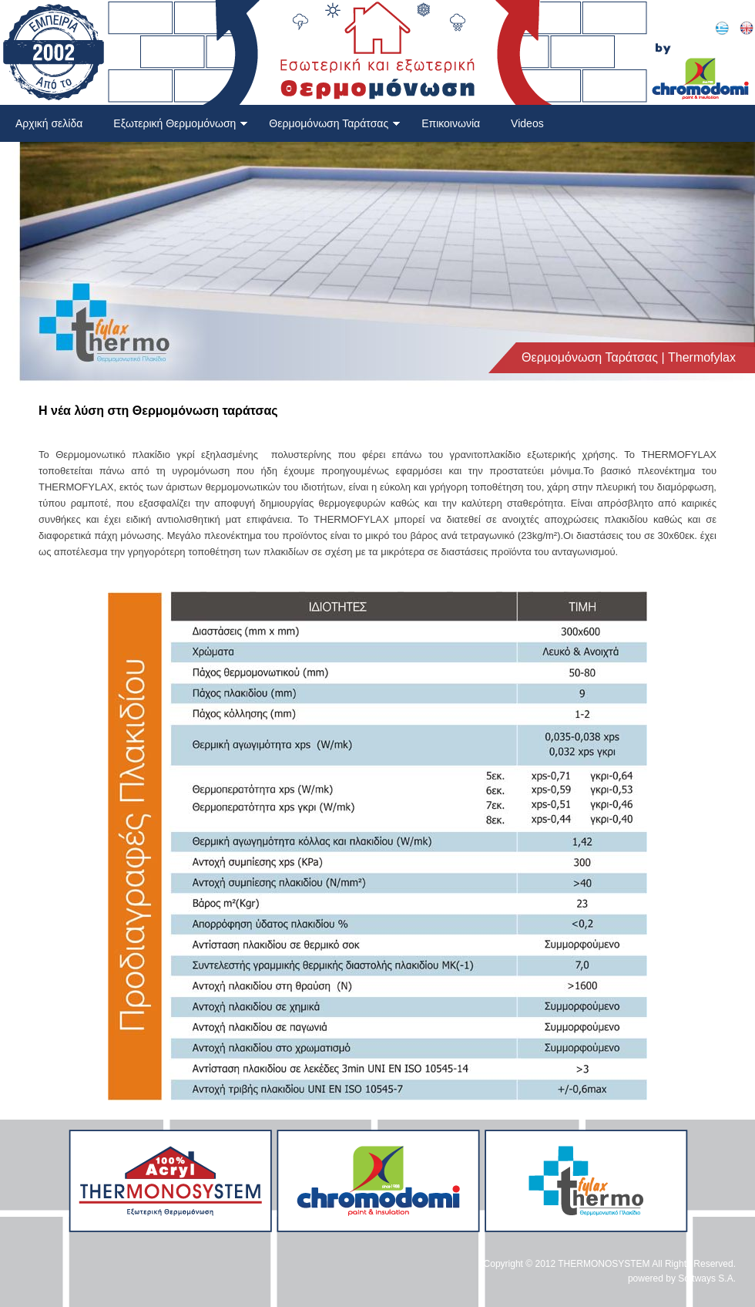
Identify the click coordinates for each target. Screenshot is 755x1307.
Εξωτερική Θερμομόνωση (180, 123)
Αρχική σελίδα (48, 123)
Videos (527, 123)
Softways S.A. (707, 1278)
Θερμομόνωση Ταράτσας (335, 123)
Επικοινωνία (450, 123)
